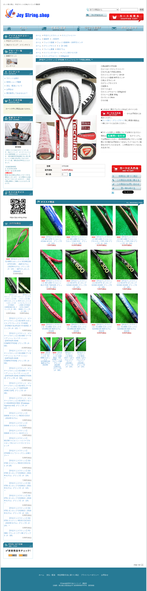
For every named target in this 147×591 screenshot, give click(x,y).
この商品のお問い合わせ (128, 184)
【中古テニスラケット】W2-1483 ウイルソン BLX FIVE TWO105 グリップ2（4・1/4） (51, 269)
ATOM (23, 555)
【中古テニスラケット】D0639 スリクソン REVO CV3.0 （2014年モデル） (17, 415)
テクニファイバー (69, 35)
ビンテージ (11, 63)
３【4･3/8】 (63, 46)
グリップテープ (119, 120)
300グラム (61, 49)
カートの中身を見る (18, 101)
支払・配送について (55, 28)
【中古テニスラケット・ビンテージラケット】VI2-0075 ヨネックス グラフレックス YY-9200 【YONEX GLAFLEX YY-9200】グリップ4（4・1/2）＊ (18, 323)
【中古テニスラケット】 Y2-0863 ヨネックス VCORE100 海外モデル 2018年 (76, 312)
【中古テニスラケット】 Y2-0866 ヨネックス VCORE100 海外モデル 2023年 (45, 351)
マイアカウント (96, 15)
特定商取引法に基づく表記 (68, 575)
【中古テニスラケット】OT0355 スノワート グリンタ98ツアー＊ (17, 453)
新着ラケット (11, 56)
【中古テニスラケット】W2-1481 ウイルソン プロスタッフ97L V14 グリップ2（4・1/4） (102, 225)
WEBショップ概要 (13, 82)
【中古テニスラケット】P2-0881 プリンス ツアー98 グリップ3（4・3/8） (17, 533)
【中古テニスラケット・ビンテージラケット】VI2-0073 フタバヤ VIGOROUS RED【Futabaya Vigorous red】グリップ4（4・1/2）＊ (18, 403)
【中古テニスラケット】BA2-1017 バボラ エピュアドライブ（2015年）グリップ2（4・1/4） (69, 352)
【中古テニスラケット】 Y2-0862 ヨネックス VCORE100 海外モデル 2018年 (51, 312)
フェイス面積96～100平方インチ (70, 42)
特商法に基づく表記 (128, 176)
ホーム (20, 28)
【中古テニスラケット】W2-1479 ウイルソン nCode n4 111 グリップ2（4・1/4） (51, 225)
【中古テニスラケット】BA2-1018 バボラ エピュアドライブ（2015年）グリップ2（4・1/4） (81, 352)
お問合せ (125, 28)
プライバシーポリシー (90, 575)
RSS (12, 555)
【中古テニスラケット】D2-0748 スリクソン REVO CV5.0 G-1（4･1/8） (17, 463)
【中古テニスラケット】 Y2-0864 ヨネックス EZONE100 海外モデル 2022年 (102, 312)
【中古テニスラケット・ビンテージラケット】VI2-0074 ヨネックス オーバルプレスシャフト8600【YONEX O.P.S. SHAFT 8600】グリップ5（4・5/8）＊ (24, 294)
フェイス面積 (49, 42)
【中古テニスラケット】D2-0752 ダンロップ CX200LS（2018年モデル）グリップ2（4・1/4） (17, 510)
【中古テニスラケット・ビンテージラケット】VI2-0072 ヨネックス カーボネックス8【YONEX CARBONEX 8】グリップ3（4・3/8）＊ (10, 294)
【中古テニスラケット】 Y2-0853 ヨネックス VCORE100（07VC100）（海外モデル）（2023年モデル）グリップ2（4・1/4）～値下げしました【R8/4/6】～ (18, 250)
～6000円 (55, 39)
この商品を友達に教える (128, 180)
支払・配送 (50, 575)
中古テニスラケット (14, 41)
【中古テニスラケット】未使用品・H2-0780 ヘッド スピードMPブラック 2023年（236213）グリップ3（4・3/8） (57, 354)
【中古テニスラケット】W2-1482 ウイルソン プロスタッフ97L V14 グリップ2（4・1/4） (127, 225)
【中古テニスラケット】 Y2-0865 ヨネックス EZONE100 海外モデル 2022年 (127, 312)
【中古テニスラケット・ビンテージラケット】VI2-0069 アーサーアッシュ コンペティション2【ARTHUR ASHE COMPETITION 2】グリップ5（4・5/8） (18, 373)
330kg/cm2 (64, 56)
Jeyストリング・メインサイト (18, 45)
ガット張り (106, 120)
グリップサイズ (50, 46)
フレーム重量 (49, 49)
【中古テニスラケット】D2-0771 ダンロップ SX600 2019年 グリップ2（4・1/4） (76, 269)
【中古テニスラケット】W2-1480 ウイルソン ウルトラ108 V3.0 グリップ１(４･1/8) (76, 225)
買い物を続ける (128, 188)
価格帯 (46, 39)
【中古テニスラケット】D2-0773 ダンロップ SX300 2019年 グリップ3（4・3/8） (127, 269)
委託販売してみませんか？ (17, 93)
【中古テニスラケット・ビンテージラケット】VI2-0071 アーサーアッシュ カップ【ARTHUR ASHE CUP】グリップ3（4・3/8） (18, 388)
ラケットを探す (90, 28)
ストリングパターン (52, 53)
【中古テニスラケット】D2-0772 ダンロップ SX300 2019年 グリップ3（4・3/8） (102, 269)
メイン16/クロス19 (69, 53)
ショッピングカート (126, 17)
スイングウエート (51, 56)
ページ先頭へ (138, 565)
